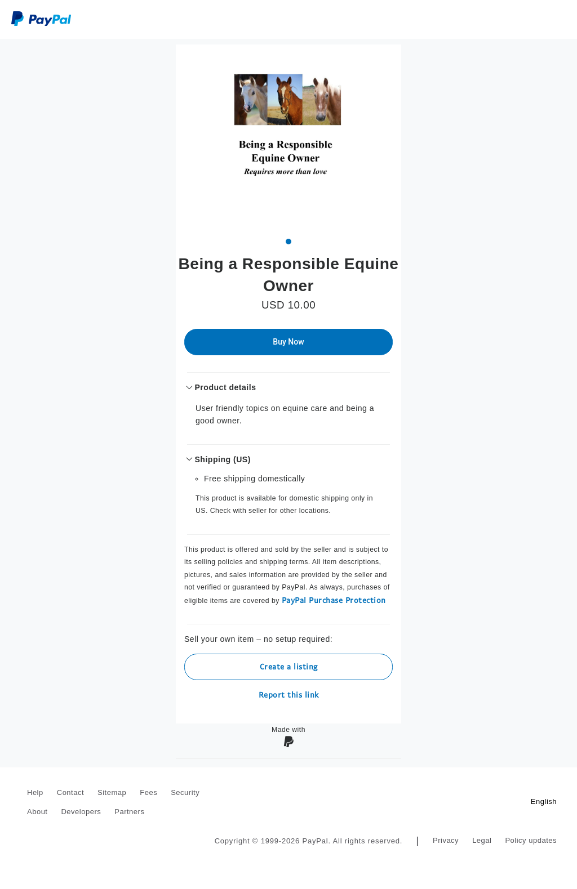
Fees (148, 792)
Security (185, 792)
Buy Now (288, 341)
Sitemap (111, 792)
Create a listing (289, 666)
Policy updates (531, 840)
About (37, 811)
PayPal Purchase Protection (334, 600)
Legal (481, 840)
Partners (129, 811)
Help (35, 792)
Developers (81, 811)
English (544, 801)
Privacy (446, 840)
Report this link (289, 694)
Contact (70, 792)
